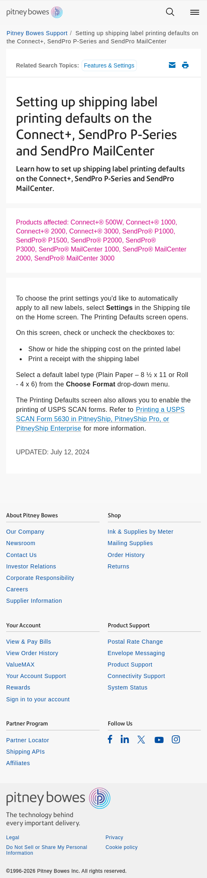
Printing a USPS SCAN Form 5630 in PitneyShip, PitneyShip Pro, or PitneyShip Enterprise (100, 419)
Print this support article (185, 65)
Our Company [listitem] (25, 531)
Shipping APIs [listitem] (25, 751)
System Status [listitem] (128, 687)
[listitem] (110, 738)
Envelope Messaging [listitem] (136, 653)
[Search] (170, 12)
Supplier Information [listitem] (34, 600)
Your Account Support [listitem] (36, 676)
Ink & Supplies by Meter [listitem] (141, 531)
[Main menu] (194, 12)
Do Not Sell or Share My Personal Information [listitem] (46, 850)
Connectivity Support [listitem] (136, 676)
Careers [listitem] (17, 589)
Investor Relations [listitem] (31, 566)
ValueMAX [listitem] (20, 664)
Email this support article (172, 65)
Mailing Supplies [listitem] (130, 543)
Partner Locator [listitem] (27, 740)
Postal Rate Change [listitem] (135, 641)
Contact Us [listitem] (21, 555)
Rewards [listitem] (18, 687)
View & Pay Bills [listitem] (28, 641)
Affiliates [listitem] (18, 763)
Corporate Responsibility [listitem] (40, 578)
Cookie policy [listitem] (122, 847)
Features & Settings (109, 65)
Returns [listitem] (119, 566)
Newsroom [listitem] (20, 543)
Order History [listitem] (126, 555)
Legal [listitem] (12, 837)
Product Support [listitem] (130, 664)
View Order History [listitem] (32, 653)
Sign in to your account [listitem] (38, 699)
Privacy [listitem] (114, 837)
